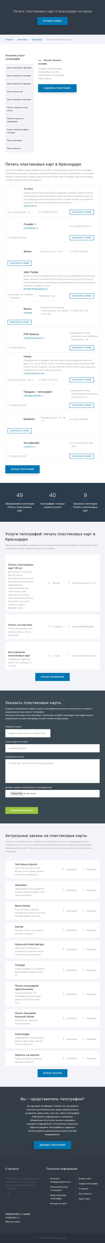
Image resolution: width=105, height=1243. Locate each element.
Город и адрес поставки (16, 742)
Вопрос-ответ (85, 1179)
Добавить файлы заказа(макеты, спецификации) (28, 787)
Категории (22, 39)
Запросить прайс (81, 212)
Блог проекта (85, 1194)
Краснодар (37, 39)
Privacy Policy (60, 1238)
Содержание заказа (14, 757)
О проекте (83, 1189)
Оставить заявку (52, 21)
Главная (9, 39)
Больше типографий (22, 469)
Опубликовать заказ (21, 810)
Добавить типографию (52, 1145)
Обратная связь (12, 1222)
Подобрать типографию (57, 88)
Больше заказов (52, 1073)
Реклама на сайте (58, 1203)
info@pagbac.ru (12, 1217)
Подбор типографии (88, 1184)
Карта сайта (84, 1199)
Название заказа (13, 727)
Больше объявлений (52, 677)
